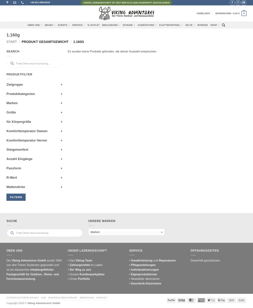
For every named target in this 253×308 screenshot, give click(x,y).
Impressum (87, 298)
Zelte (190, 25)
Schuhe (129, 25)
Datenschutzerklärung (22, 298)
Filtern (16, 197)
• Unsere (74, 274)
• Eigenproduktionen (143, 274)
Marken (202, 25)
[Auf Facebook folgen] (232, 2)
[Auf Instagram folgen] (238, 2)
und (152, 260)
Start (11, 42)
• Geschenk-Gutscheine (145, 283)
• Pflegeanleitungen (142, 265)
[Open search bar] (223, 25)
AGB (43, 298)
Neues (50, 25)
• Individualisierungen (144, 269)
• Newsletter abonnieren (144, 278)
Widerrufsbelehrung (62, 298)
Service (78, 25)
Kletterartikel (171, 25)
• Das (80, 260)
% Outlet (93, 25)
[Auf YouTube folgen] (243, 2)
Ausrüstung (147, 25)
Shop (214, 25)
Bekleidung (111, 25)
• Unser (79, 278)
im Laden (85, 265)
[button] (203, 13)
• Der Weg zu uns (79, 269)
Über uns (35, 25)
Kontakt (101, 298)
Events (64, 25)
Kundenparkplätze (92, 274)
